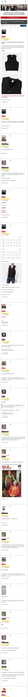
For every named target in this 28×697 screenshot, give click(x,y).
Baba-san (4, 665)
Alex (2, 693)
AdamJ (3, 35)
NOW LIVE (4, 316)
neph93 (3, 338)
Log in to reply (23, 25)
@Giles (13, 678)
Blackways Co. (4, 212)
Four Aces (4, 208)
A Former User (5, 596)
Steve (3, 310)
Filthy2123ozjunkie (5, 455)
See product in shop (14, 17)
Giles (3, 367)
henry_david (4, 142)
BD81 (3, 512)
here (12, 291)
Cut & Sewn (6, 25)
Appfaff (3, 166)
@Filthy (12, 600)
